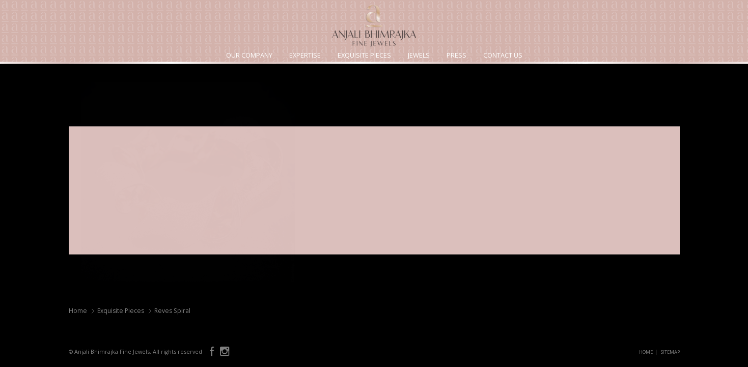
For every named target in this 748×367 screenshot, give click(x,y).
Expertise (305, 55)
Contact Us (502, 55)
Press (456, 55)
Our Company (249, 55)
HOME (646, 352)
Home (78, 310)
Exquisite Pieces (364, 55)
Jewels (419, 55)
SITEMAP (670, 352)
